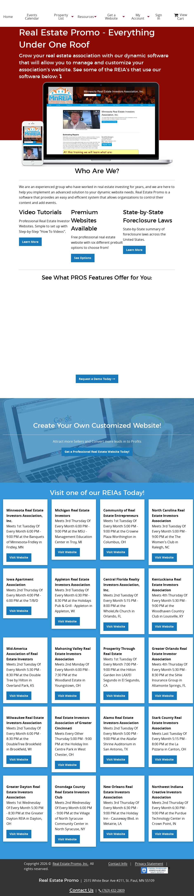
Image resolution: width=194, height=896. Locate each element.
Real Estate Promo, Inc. (70, 860)
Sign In (158, 17)
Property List (61, 17)
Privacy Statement (149, 860)
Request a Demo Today (97, 375)
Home (8, 16)
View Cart (180, 17)
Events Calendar (32, 17)
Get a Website (111, 17)
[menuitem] (8, 17)
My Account (137, 17)
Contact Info (117, 860)
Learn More (30, 255)
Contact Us (81, 887)
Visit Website (18, 554)
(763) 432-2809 (112, 887)
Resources (86, 16)
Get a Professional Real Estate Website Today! (97, 448)
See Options (82, 255)
